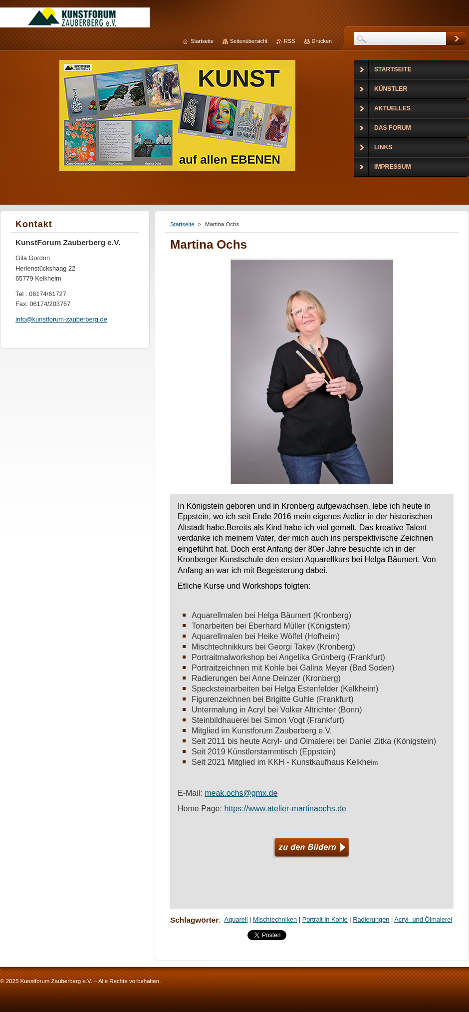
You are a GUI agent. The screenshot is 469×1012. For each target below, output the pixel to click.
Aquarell (236, 919)
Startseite (182, 224)
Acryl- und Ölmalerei (423, 919)
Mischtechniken (275, 919)
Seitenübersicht (248, 41)
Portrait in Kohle (325, 919)
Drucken (322, 41)
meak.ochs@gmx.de (241, 793)
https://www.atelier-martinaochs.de (285, 808)
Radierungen (371, 919)
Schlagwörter (194, 920)
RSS (289, 41)
